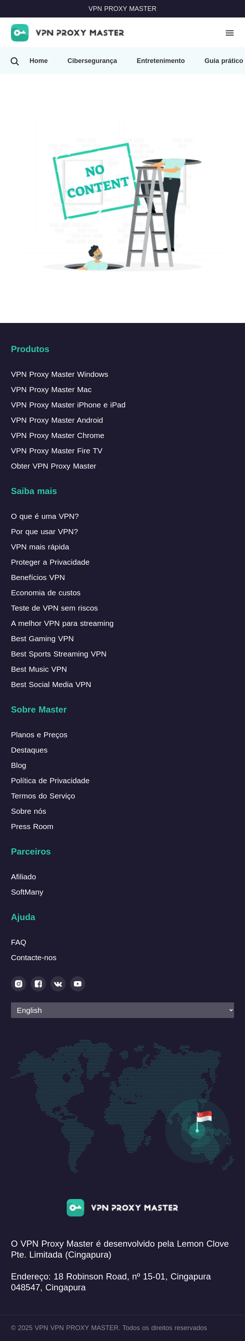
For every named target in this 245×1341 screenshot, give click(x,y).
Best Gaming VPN (42, 638)
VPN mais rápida (40, 547)
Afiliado (23, 876)
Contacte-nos (34, 957)
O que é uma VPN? (45, 516)
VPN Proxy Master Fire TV (56, 450)
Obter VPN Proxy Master (53, 466)
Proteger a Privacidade (50, 562)
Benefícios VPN (38, 577)
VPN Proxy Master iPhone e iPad (68, 405)
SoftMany (27, 892)
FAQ (18, 942)
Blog (18, 765)
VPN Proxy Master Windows (59, 374)
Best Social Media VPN (51, 684)
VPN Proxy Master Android (57, 420)
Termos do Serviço (43, 796)
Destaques (29, 750)
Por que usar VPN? (44, 531)
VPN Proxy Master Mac (51, 389)
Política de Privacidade (50, 780)
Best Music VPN (39, 669)
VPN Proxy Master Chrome (57, 435)
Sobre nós (28, 811)
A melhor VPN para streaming (62, 623)
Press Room (32, 826)
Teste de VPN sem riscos (54, 608)
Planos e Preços (39, 734)
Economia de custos (46, 592)
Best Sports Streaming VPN (58, 654)
